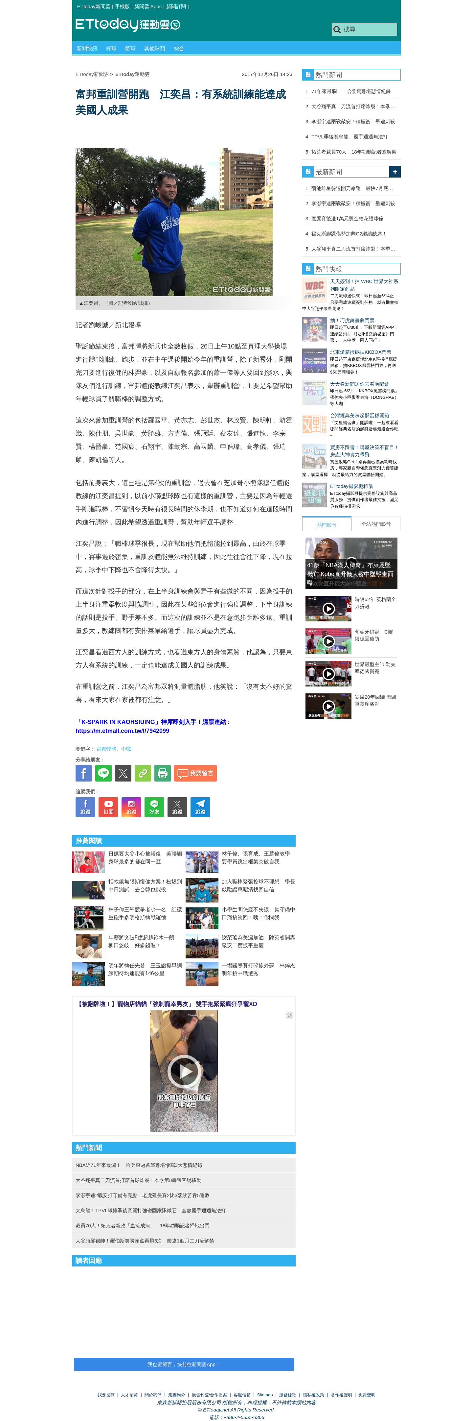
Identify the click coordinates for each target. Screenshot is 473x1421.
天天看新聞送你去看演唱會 (331, 357)
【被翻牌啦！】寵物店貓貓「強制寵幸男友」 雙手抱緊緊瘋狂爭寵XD (166, 1004)
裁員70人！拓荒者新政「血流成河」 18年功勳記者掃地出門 (143, 1225)
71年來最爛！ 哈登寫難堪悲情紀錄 (351, 91)
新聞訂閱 (176, 6)
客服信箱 (242, 1394)
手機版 (122, 6)
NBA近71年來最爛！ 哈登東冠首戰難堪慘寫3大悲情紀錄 (139, 1165)
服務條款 (287, 1394)
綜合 (179, 48)
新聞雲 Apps (148, 6)
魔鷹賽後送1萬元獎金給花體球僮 (347, 218)
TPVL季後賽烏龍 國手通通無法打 (349, 136)
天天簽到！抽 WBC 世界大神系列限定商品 (348, 281)
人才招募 (129, 1394)
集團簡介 (176, 1394)
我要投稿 (106, 1394)
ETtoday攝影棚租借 (323, 446)
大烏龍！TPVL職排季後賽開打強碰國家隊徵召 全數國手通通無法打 (151, 1210)
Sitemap (265, 1394)
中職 (126, 749)
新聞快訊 (87, 48)
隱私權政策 (313, 1394)
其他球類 (154, 48)
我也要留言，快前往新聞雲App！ (183, 1364)
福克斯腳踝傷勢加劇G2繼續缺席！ (349, 233)
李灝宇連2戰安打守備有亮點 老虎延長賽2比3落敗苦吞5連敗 (143, 1195)
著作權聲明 (341, 1394)
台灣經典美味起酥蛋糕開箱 (331, 382)
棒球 (111, 48)
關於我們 (153, 1394)
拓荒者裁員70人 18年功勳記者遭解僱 (353, 152)
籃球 (130, 48)
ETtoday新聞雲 (93, 6)
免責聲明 (366, 1394)
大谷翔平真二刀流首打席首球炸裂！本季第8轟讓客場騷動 (138, 1180)
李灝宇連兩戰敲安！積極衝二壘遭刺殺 (355, 121)
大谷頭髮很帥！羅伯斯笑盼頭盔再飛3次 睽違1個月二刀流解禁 (145, 1240)
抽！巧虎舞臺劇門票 (324, 306)
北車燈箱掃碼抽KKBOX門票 (333, 331)
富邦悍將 (106, 749)
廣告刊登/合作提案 (209, 1394)
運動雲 (133, 25)
